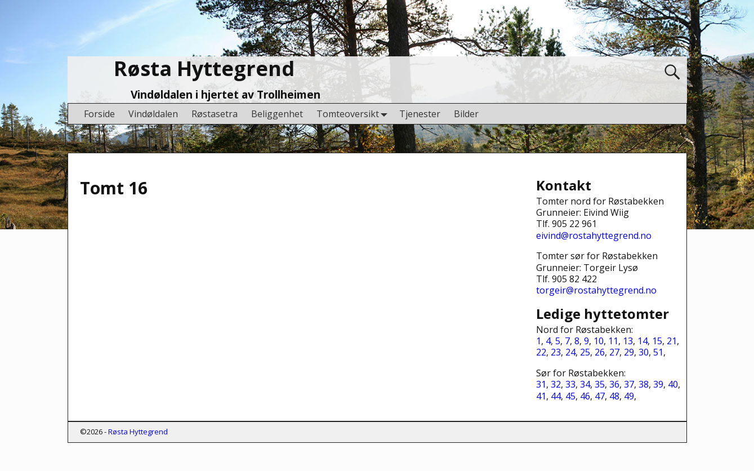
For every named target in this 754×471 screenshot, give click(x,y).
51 (658, 352)
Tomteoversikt (354, 113)
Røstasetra (214, 114)
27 (614, 352)
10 (599, 341)
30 (644, 352)
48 (614, 396)
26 (600, 352)
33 (570, 384)
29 (629, 352)
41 (541, 396)
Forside (99, 114)
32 (556, 384)
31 (541, 384)
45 (570, 396)
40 (673, 384)
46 (585, 396)
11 (613, 341)
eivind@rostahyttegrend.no (594, 235)
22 (541, 352)
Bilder (466, 114)
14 (642, 341)
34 (585, 384)
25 (585, 352)
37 (629, 384)
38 (644, 384)
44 (556, 396)
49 (629, 396)
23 (556, 352)
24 (570, 352)
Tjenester (419, 114)
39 (658, 384)
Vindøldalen (153, 114)
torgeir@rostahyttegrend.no (596, 290)
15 (657, 341)
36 (614, 384)
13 (628, 341)
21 (672, 341)
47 (600, 396)
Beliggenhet (277, 114)
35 (600, 384)
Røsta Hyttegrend (204, 68)
